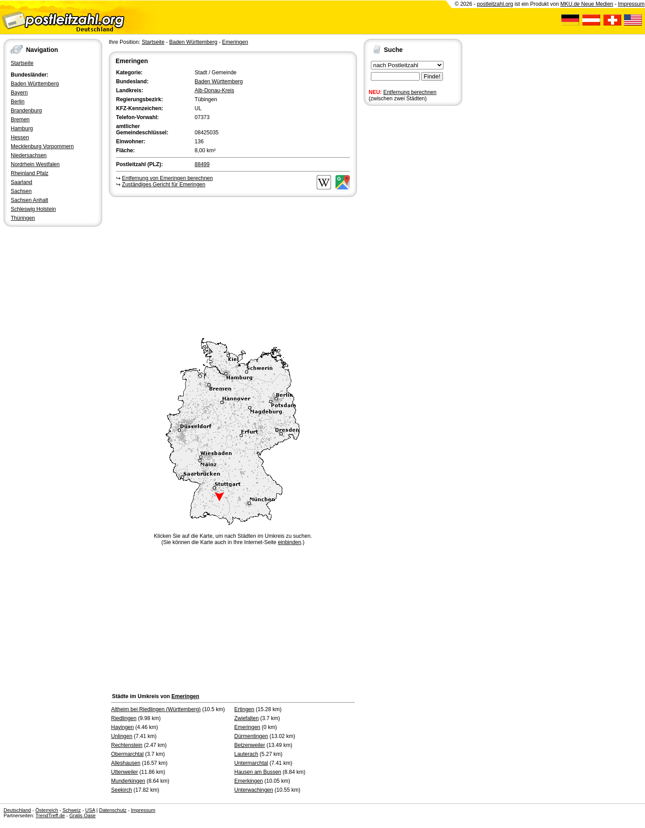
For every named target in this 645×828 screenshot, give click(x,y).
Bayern (19, 93)
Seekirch (121, 790)
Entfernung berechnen (410, 92)
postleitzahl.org (495, 4)
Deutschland (17, 810)
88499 (202, 164)
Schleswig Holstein (33, 209)
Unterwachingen (253, 790)
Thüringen (23, 218)
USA (90, 810)
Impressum (631, 4)
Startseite (22, 63)
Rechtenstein (126, 745)
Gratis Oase (82, 815)
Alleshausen (125, 763)
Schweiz (71, 810)
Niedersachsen (29, 155)
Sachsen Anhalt (29, 200)
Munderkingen (128, 781)
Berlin (18, 102)
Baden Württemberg (35, 84)
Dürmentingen (251, 736)
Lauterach (246, 754)
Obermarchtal (127, 754)
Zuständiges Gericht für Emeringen (163, 184)
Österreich (46, 810)
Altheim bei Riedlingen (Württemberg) (156, 709)
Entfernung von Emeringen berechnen (167, 178)
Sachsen (21, 191)
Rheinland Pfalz (29, 173)
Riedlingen (124, 718)
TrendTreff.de (50, 815)
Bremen (20, 119)
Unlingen (121, 736)
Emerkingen (248, 781)
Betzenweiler (249, 745)
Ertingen (244, 709)
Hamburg (22, 128)
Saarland (21, 182)
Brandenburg (26, 110)
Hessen (20, 137)
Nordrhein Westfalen (35, 164)
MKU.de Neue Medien (586, 4)
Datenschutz (112, 810)
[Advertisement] (233, 266)
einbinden (289, 542)
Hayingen (122, 727)
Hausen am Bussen (257, 772)
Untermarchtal (251, 763)
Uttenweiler (124, 772)
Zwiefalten (246, 718)
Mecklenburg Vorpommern (42, 146)
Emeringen (235, 42)
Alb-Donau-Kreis (214, 90)
